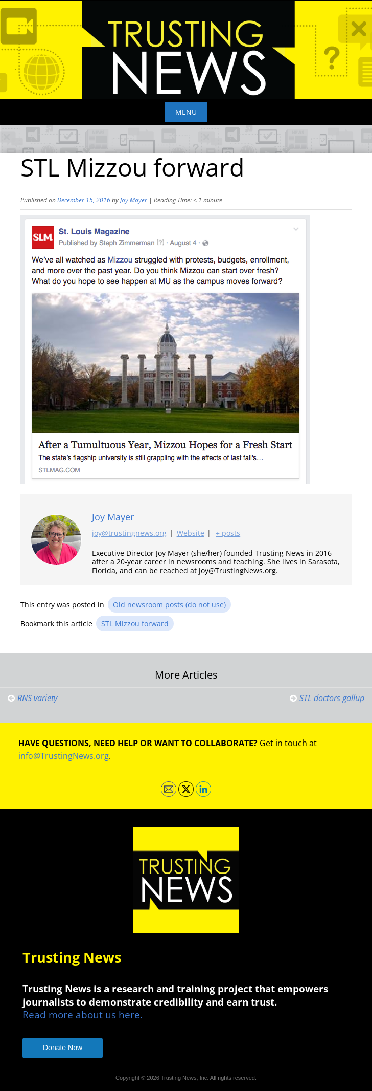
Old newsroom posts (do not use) (169, 604)
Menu (186, 112)
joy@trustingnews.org (129, 533)
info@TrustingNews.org (63, 755)
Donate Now (62, 1047)
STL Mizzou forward (135, 623)
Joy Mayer (133, 199)
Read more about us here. (82, 1014)
